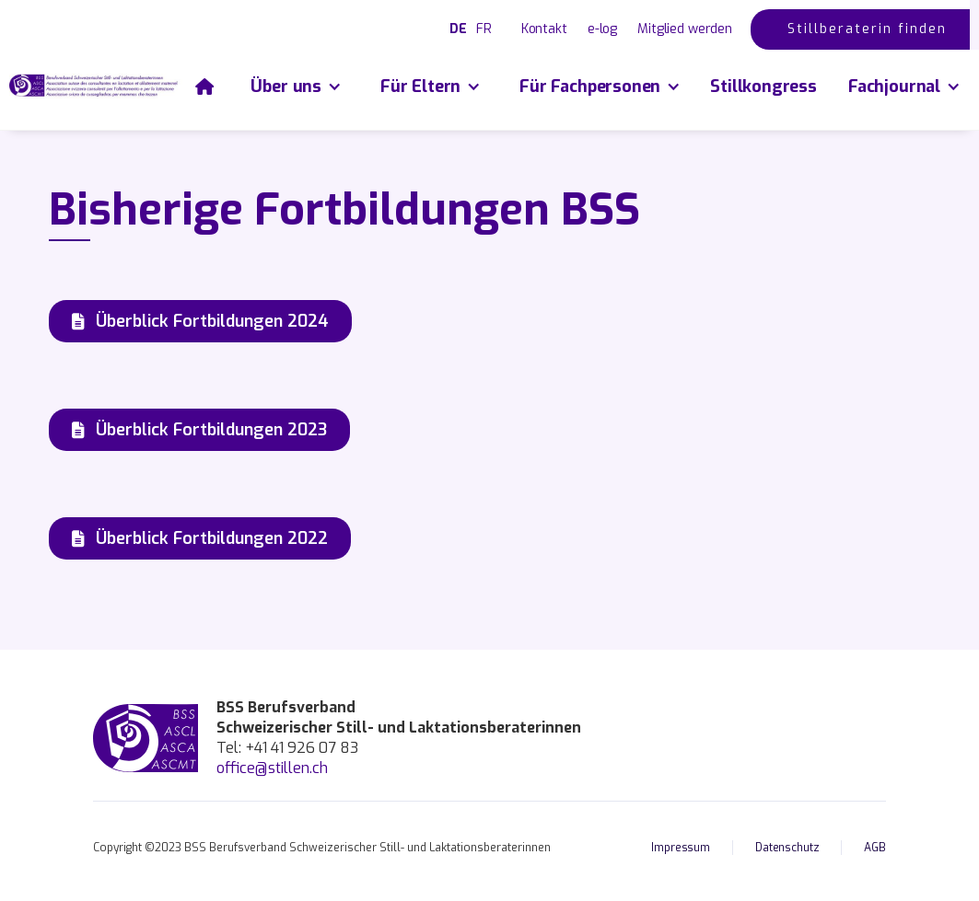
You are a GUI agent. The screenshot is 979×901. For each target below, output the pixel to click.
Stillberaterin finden (867, 29)
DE (458, 29)
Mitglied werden (684, 29)
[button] (295, 86)
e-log (602, 29)
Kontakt (544, 29)
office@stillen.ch (272, 768)
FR (484, 29)
